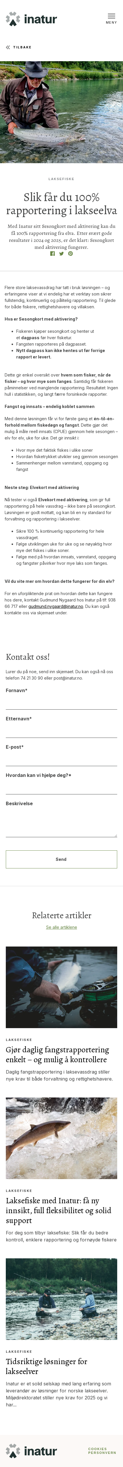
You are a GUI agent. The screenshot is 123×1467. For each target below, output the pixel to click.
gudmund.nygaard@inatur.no (55, 606)
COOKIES (97, 1449)
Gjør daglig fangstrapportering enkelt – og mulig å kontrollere (57, 1055)
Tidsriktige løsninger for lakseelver (46, 1366)
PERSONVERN (102, 1452)
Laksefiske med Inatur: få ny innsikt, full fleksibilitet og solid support (58, 1210)
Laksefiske (61, 179)
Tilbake (19, 47)
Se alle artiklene (61, 927)
